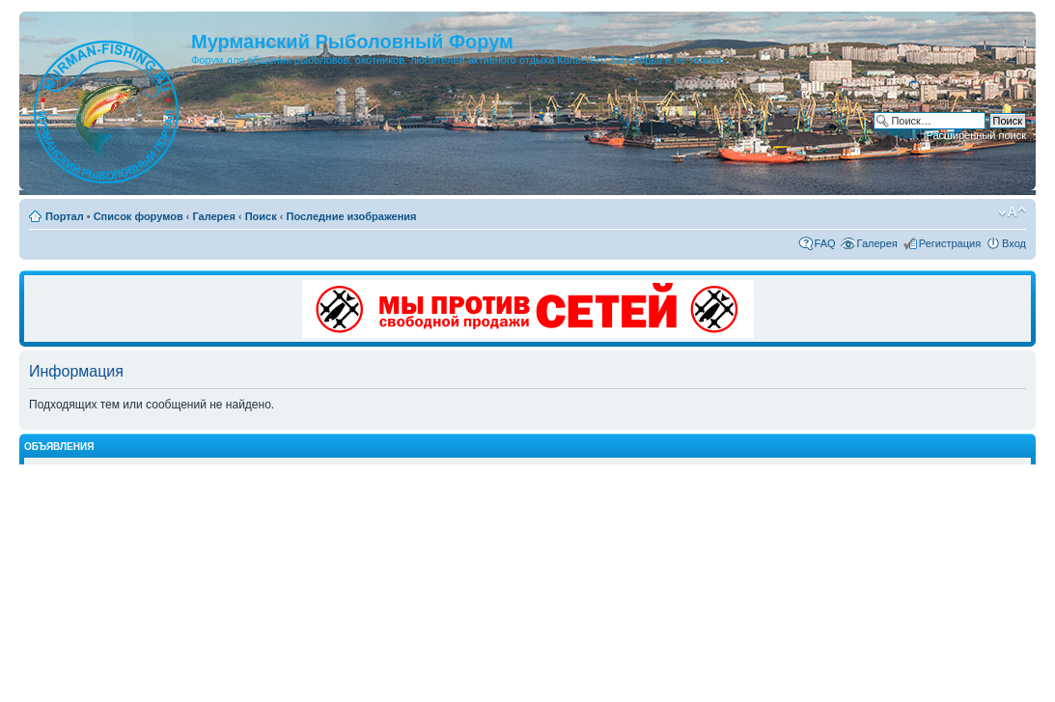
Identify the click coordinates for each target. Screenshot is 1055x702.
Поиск (261, 216)
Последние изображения (351, 216)
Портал (64, 216)
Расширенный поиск (976, 135)
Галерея (213, 216)
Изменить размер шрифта (1012, 212)
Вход (1014, 243)
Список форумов (138, 216)
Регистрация (950, 243)
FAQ (825, 243)
